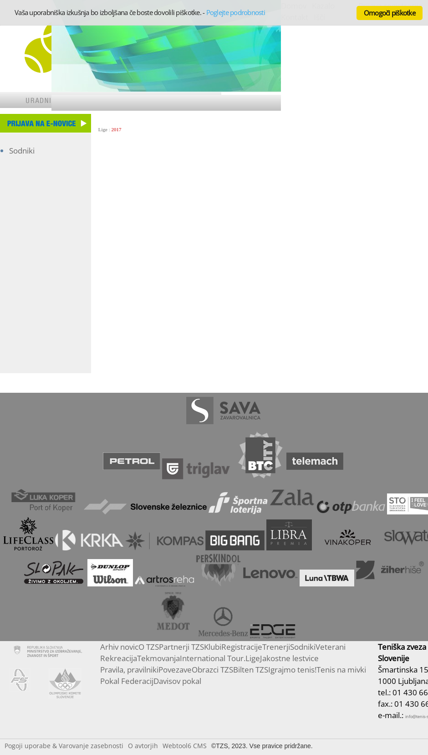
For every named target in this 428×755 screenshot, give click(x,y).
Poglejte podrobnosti (235, 12)
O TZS (148, 647)
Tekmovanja (158, 658)
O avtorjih (143, 745)
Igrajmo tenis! (292, 669)
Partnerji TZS (181, 647)
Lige (102, 129)
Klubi (212, 647)
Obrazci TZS (212, 669)
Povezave (175, 669)
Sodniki (22, 150)
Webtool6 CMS (185, 745)
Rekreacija (118, 658)
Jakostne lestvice (289, 658)
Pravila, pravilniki (129, 669)
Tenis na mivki (341, 669)
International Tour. (212, 658)
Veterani (331, 647)
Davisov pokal (177, 681)
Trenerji (276, 647)
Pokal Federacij (126, 681)
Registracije (241, 647)
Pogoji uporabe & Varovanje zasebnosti (64, 745)
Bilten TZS (250, 669)
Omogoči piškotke (389, 12)
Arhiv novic (119, 647)
